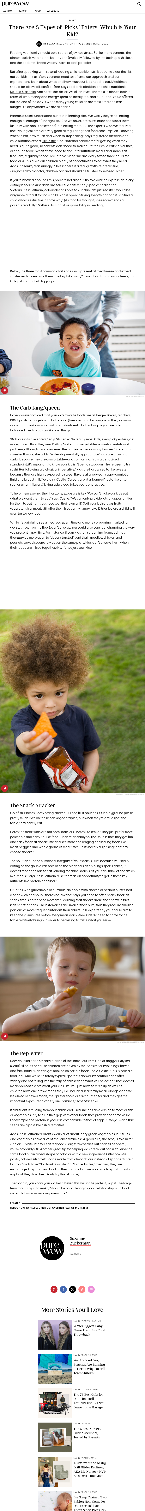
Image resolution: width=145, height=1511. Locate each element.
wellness (53, 11)
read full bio (76, 1254)
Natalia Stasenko (23, 92)
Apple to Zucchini (77, 190)
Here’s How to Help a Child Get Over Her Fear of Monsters (49, 1208)
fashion (7, 11)
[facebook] (63, 1289)
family (72, 20)
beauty (23, 11)
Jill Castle (49, 141)
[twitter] (72, 1289)
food (37, 11)
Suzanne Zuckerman (61, 44)
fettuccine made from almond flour (67, 1159)
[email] (91, 1289)
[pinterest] (4, 390)
